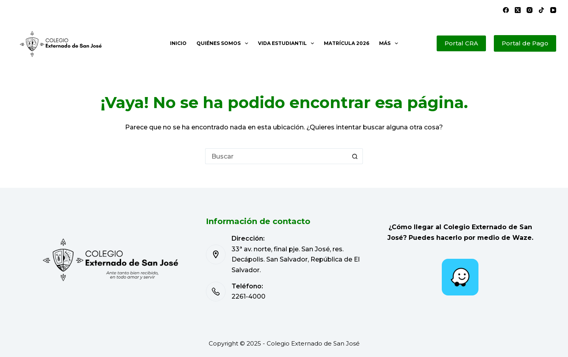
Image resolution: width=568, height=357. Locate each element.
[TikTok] (541, 10)
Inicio (178, 43)
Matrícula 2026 (346, 43)
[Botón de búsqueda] (355, 156)
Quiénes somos (223, 43)
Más (390, 43)
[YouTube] (553, 10)
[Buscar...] (276, 156)
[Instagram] (529, 10)
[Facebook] (506, 10)
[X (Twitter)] (518, 10)
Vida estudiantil (287, 43)
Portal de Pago (525, 43)
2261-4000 (248, 296)
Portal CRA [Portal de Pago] (461, 43)
